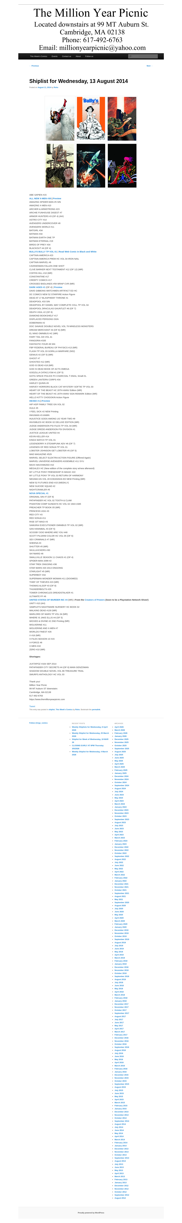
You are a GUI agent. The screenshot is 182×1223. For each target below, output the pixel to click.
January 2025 (120, 773)
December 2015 (121, 1075)
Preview (57, 198)
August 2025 (120, 752)
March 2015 (119, 1102)
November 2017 (121, 1007)
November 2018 (121, 970)
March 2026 (119, 730)
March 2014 (119, 1139)
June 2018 (119, 985)
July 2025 (118, 755)
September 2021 (121, 893)
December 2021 (121, 884)
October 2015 (120, 1081)
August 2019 (120, 942)
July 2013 (118, 1164)
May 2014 (118, 1133)
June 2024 (119, 795)
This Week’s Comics (38, 56)
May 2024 (118, 798)
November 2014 (121, 1115)
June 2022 (119, 865)
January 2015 (120, 1109)
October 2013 (120, 1155)
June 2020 (119, 912)
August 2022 (120, 859)
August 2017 (120, 1016)
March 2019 (119, 958)
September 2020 (121, 902)
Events (54, 56)
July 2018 (118, 982)
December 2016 (121, 1038)
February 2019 (120, 961)
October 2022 (120, 853)
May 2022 (118, 869)
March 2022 (119, 875)
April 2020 (119, 918)
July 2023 (118, 825)
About (78, 56)
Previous (34, 66)
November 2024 (121, 779)
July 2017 (118, 1019)
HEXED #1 (34, 401)
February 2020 (120, 924)
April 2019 (119, 955)
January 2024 (120, 807)
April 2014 (119, 1136)
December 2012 (121, 1186)
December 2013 (121, 1149)
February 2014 (120, 1143)
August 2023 (120, 822)
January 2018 (120, 1001)
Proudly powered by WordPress (91, 1213)
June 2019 (119, 949)
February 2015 (120, 1106)
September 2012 (121, 1195)
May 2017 (118, 1026)
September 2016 (121, 1047)
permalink (96, 710)
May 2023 (118, 832)
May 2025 (118, 761)
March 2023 (119, 838)
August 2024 (120, 788)
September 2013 (121, 1158)
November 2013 (121, 1152)
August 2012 (120, 1198)
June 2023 (119, 828)
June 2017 (119, 1022)
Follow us (89, 56)
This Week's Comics (64, 710)
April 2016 (119, 1062)
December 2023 (121, 810)
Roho (56, 87)
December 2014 (121, 1112)
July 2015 (118, 1090)
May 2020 (118, 915)
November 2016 (121, 1041)
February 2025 (120, 770)
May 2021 (118, 899)
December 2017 (121, 1004)
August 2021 (120, 896)
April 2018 (119, 992)
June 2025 (119, 758)
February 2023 (120, 841)
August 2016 (120, 1050)
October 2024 (120, 782)
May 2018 (118, 988)
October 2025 (120, 745)
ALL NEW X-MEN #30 (40, 198)
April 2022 (119, 872)
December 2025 (121, 739)
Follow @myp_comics (38, 723)
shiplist (52, 710)
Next (150, 66)
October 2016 (120, 1044)
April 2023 (119, 835)
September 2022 (121, 856)
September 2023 (121, 819)
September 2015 (121, 1084)
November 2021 (121, 887)
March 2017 (119, 1032)
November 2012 (121, 1189)
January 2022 (120, 881)
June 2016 (119, 1056)
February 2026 (120, 733)
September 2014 (121, 1121)
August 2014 (120, 1124)
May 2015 (118, 1096)
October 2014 (120, 1118)
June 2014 (119, 1130)
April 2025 (119, 764)
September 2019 (121, 939)
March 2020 (119, 921)
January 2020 (120, 927)
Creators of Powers (95, 600)
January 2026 (120, 736)
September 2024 (121, 785)
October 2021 (120, 890)
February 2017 (120, 1035)
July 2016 (118, 1053)
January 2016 (120, 1072)
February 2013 (120, 1179)
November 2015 (121, 1078)
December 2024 (121, 776)
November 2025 (121, 742)
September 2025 (121, 748)
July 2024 (118, 791)
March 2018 (119, 995)
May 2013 (118, 1170)
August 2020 (120, 905)
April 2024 (119, 801)
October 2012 (120, 1192)
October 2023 (120, 816)
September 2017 (121, 1013)
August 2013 (120, 1161)
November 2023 (121, 813)
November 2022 (121, 850)
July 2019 (118, 946)
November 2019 (121, 933)
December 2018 (121, 967)
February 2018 (120, 998)
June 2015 (119, 1093)
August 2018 (120, 979)
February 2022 (120, 878)
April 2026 (119, 727)
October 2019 (120, 936)
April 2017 (119, 1029)
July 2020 (118, 908)
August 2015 (120, 1087)
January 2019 (120, 964)
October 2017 (120, 1010)
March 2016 (119, 1066)
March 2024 (119, 804)
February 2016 (120, 1069)
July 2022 (118, 862)
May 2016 (118, 1059)
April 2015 (119, 1099)
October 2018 (120, 973)
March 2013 (119, 1176)
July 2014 (118, 1127)
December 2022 (121, 847)
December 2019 (121, 930)
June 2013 (119, 1167)
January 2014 (120, 1146)
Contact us (66, 56)
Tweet (32, 706)
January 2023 (120, 844)
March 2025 (119, 767)
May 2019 (118, 952)
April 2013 (119, 1173)
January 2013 (120, 1182)
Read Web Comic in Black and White (78, 251)
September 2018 (121, 976)
